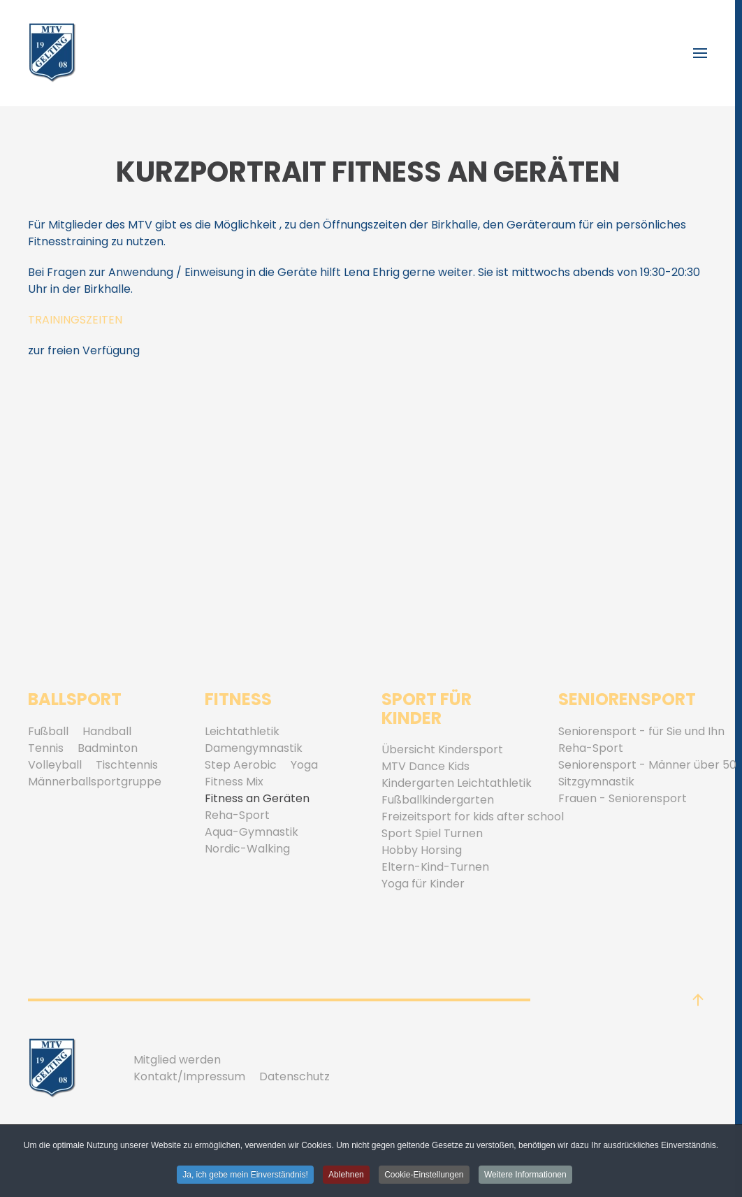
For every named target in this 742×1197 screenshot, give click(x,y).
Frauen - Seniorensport (622, 798)
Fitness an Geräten (257, 798)
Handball (106, 731)
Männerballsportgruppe (94, 782)
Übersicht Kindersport (442, 749)
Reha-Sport (237, 815)
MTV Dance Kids (425, 766)
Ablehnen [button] (346, 1176)
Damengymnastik (254, 748)
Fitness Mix (234, 782)
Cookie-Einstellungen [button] (423, 1176)
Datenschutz (294, 1076)
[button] (700, 53)
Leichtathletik (242, 731)
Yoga (304, 765)
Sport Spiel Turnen (432, 833)
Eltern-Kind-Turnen (435, 867)
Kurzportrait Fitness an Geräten (368, 171)
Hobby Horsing (421, 850)
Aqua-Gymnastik (251, 832)
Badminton (108, 748)
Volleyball (55, 765)
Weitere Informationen (525, 1176)
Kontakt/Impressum (189, 1076)
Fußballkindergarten (437, 800)
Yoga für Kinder (423, 884)
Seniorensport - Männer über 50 (647, 765)
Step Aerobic (241, 765)
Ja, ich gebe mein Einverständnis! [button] (244, 1176)
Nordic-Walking (247, 849)
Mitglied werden (177, 1060)
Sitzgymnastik (596, 782)
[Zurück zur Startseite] (52, 53)
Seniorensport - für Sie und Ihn (641, 731)
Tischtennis (127, 765)
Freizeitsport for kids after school (472, 816)
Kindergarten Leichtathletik (456, 783)
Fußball (48, 731)
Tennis (46, 748)
